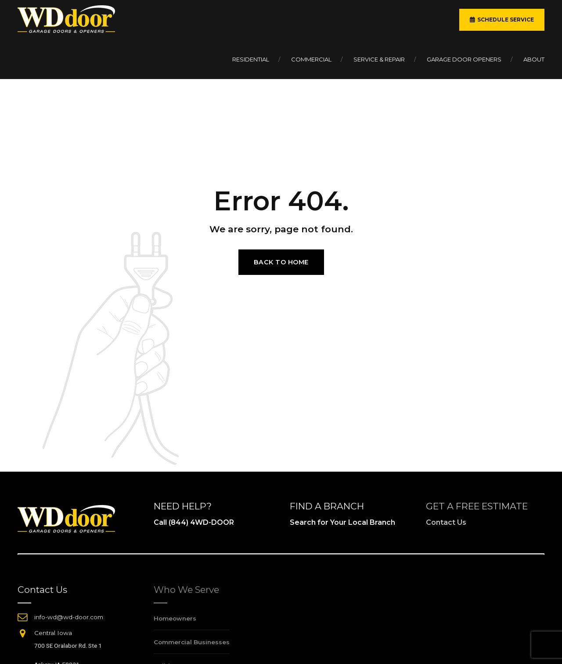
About (533, 59)
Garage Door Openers (464, 59)
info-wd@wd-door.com (68, 617)
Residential (250, 59)
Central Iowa (53, 632)
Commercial (311, 59)
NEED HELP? (183, 506)
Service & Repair (379, 59)
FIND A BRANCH (327, 506)
